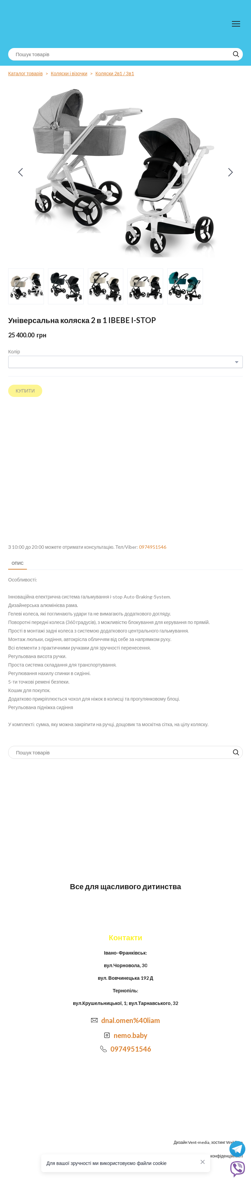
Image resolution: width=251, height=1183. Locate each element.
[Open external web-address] (125, 470)
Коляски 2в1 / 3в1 (114, 73)
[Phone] (103, 1049)
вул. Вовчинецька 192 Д (125, 978)
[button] (236, 54)
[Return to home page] (36, 24)
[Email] (94, 1020)
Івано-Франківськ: (125, 953)
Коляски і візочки (69, 73)
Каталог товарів (25, 73)
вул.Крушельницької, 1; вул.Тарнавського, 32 (125, 1003)
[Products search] (125, 54)
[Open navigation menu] (236, 24)
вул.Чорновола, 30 (125, 965)
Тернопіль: (125, 990)
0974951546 (152, 547)
